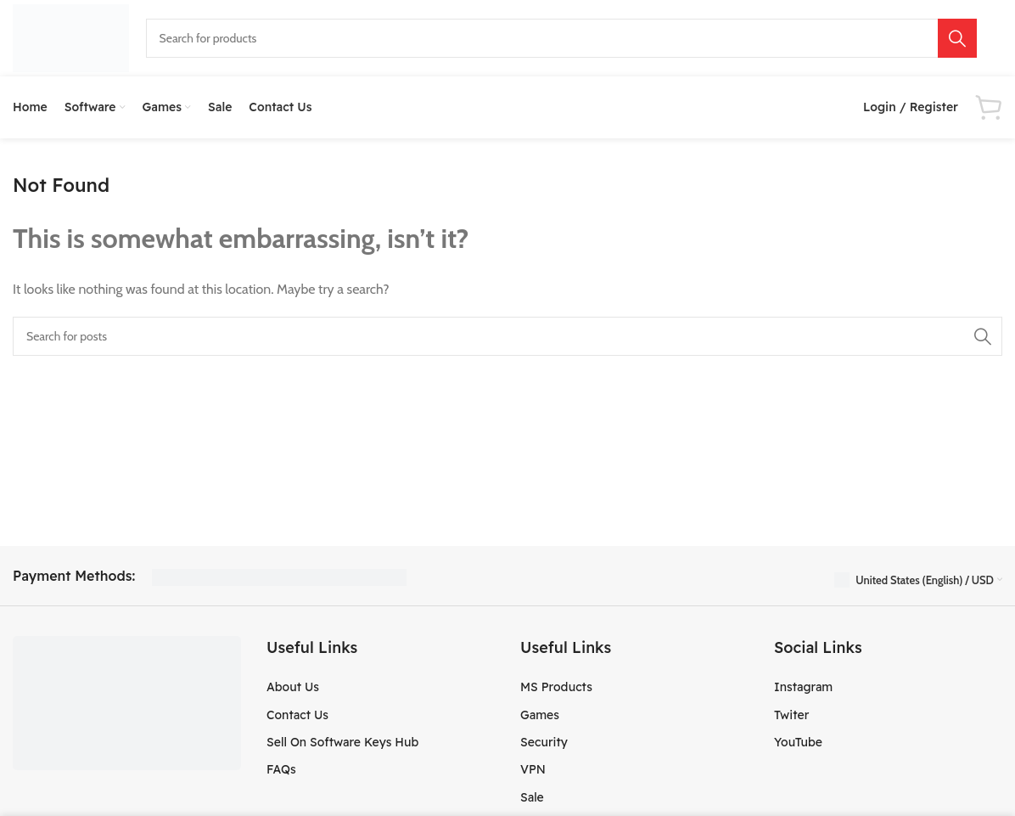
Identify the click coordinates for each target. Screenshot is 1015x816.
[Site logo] (71, 37)
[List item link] (380, 691)
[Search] (561, 38)
